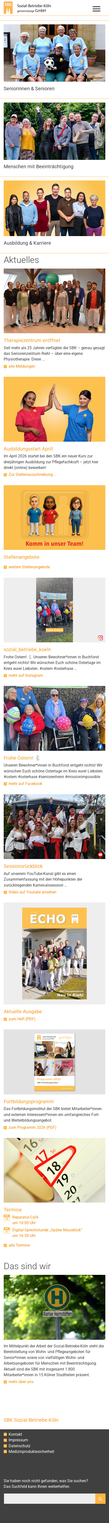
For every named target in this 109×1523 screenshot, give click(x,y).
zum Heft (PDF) (22, 1019)
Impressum (18, 1440)
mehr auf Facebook (25, 784)
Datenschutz (19, 1446)
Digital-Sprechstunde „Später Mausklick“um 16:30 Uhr (47, 1233)
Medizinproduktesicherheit (31, 1451)
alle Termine (19, 1245)
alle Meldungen (22, 366)
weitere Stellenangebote (29, 567)
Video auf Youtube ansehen (32, 892)
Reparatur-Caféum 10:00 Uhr (25, 1220)
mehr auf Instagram (26, 675)
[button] (54, 85)
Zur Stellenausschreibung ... (33, 474)
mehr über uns (21, 1382)
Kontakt (15, 1434)
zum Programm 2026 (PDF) (32, 1127)
